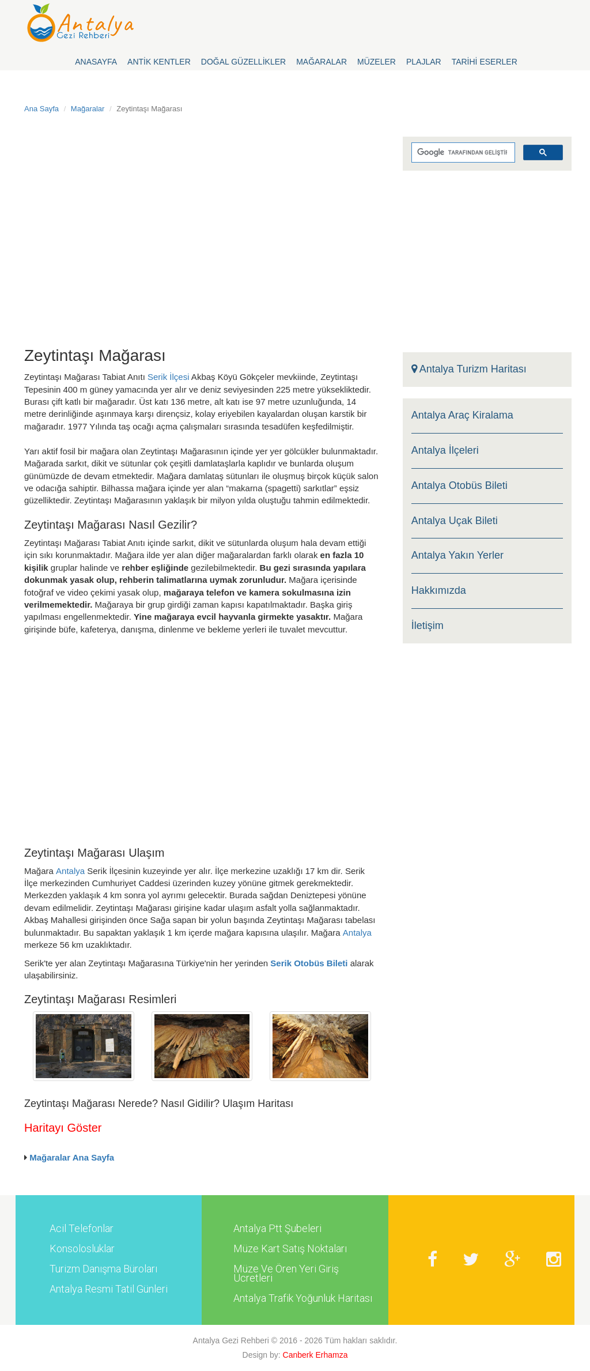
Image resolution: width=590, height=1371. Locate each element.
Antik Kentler (159, 61)
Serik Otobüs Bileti (308, 963)
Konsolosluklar (82, 1248)
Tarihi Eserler (484, 61)
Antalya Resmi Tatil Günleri (109, 1289)
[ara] (462, 153)
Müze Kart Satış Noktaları (290, 1248)
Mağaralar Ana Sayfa (71, 1157)
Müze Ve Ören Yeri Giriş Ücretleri (286, 1273)
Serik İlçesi (169, 377)
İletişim (427, 625)
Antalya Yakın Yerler (457, 555)
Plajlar (423, 61)
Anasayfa (96, 61)
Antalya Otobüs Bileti (459, 485)
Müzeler (376, 61)
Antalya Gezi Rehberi (231, 1340)
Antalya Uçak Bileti (454, 520)
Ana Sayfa (41, 108)
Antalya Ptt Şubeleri (277, 1228)
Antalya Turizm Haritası (469, 369)
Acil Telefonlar (82, 1228)
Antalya (70, 871)
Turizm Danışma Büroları (103, 1269)
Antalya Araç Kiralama (462, 415)
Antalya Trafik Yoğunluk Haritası (302, 1298)
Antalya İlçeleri (445, 450)
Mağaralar (321, 61)
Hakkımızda (438, 590)
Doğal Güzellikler (243, 61)
